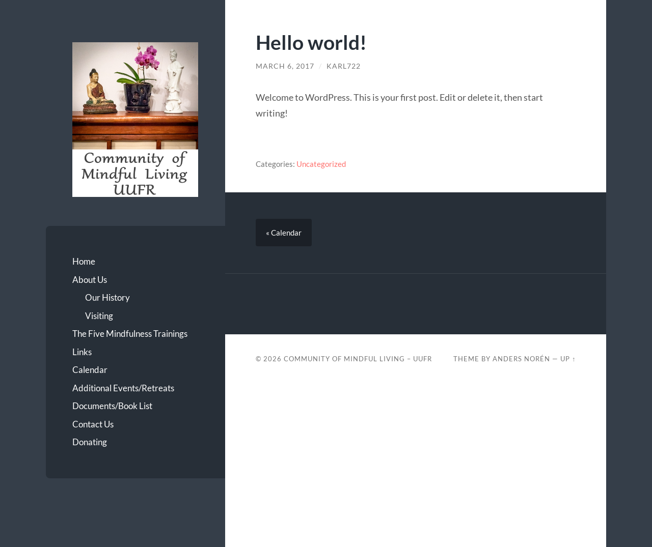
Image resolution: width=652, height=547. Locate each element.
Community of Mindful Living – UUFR (358, 359)
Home (83, 261)
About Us (89, 279)
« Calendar (284, 232)
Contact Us (93, 424)
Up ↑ (568, 359)
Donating (89, 442)
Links (82, 352)
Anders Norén (521, 359)
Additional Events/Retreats (123, 388)
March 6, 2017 (285, 66)
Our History (107, 297)
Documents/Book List (112, 405)
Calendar (89, 369)
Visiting (99, 315)
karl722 (344, 66)
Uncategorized (321, 163)
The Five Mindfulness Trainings (129, 333)
